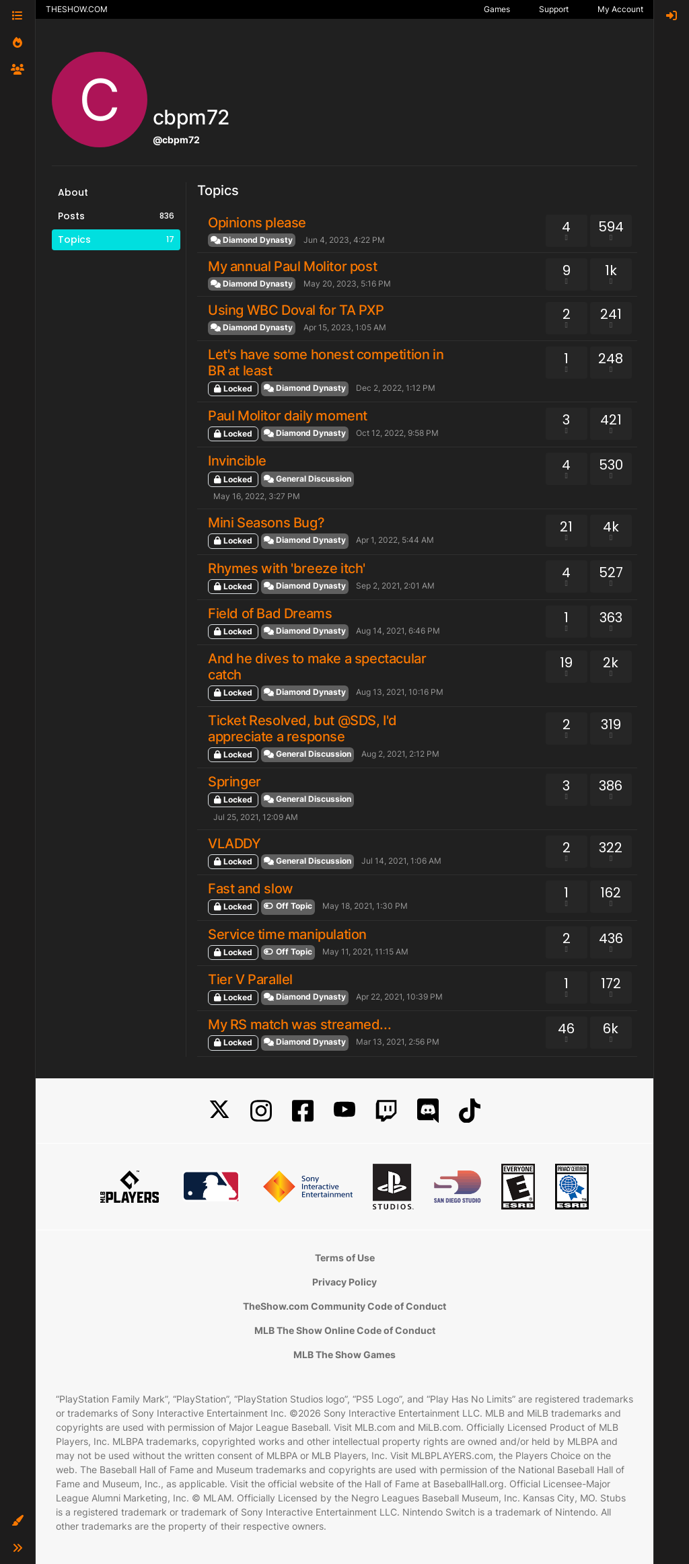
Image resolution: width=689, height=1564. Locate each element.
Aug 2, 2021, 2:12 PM (400, 754)
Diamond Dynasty (252, 240)
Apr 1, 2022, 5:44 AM (395, 540)
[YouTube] (344, 1110)
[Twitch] (386, 1110)
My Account (620, 9)
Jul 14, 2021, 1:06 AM (401, 861)
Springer (234, 782)
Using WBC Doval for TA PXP (296, 310)
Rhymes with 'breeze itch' (286, 568)
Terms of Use (345, 1257)
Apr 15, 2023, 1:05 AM (344, 327)
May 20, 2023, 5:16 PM (347, 283)
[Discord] (428, 1110)
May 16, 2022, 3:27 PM (256, 496)
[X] (219, 1110)
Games (497, 9)
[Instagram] (261, 1110)
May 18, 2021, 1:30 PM (365, 906)
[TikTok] (469, 1110)
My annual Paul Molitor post (292, 266)
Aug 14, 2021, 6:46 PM (398, 631)
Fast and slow (250, 889)
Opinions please (257, 223)
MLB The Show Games (344, 1354)
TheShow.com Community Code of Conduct (344, 1306)
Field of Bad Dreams (270, 613)
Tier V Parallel (250, 979)
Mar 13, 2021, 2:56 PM (397, 1042)
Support (554, 9)
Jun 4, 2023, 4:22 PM (344, 240)
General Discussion (307, 479)
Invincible (237, 461)
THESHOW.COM (77, 9)
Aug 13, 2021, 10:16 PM (399, 692)
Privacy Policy (344, 1282)
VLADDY (234, 843)
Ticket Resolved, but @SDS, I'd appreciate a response (302, 728)
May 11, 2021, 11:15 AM (365, 951)
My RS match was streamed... (299, 1024)
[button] (17, 1521)
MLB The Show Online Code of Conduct (344, 1330)
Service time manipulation (287, 934)
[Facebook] (303, 1110)
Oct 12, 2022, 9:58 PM (397, 433)
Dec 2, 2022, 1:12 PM (395, 388)
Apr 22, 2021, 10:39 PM (399, 997)
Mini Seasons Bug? (266, 523)
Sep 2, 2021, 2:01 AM (395, 586)
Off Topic (288, 906)
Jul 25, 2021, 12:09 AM (255, 817)
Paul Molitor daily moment (287, 416)
